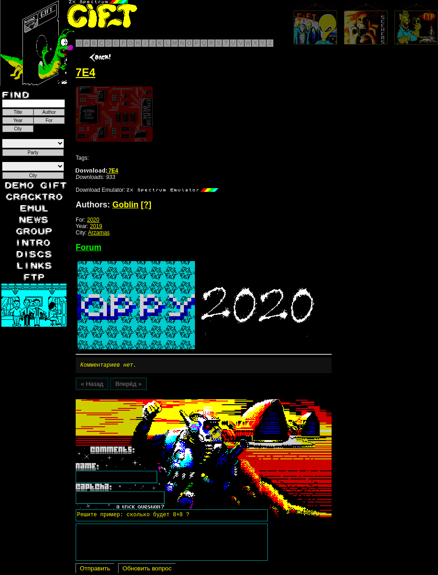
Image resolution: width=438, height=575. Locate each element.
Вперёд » (128, 385)
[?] (146, 204)
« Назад (92, 385)
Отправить (95, 569)
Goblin (125, 204)
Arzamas (99, 232)
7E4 (97, 170)
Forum (88, 247)
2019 (96, 226)
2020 (93, 220)
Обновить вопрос (147, 569)
